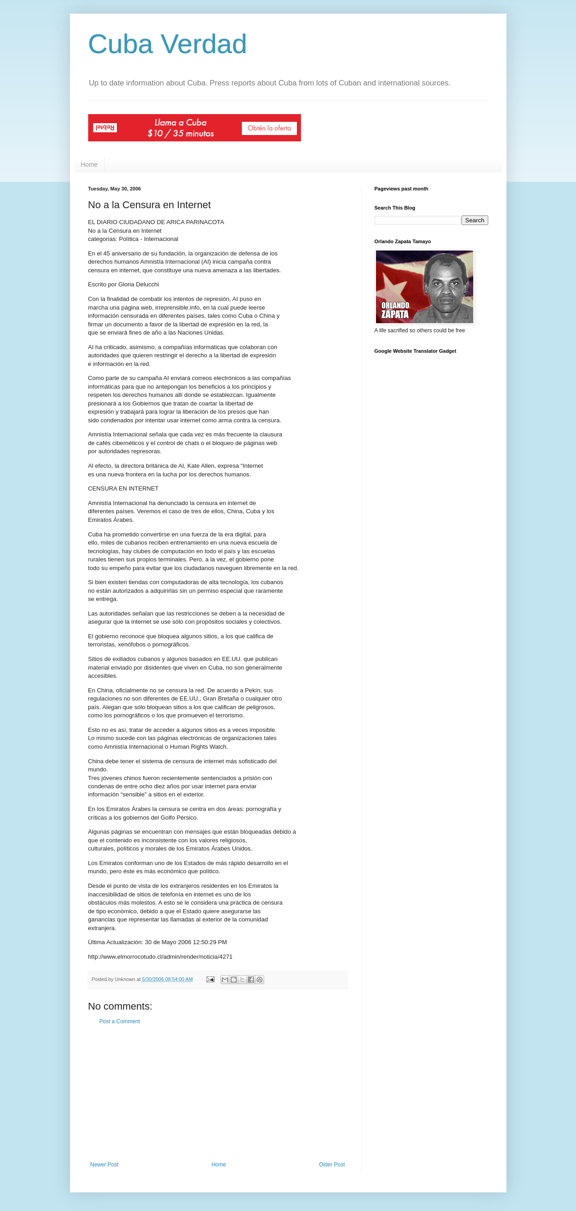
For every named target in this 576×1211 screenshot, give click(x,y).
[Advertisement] (218, 1093)
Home (89, 164)
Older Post (332, 1164)
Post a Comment (120, 1021)
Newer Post (104, 1164)
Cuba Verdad (167, 44)
